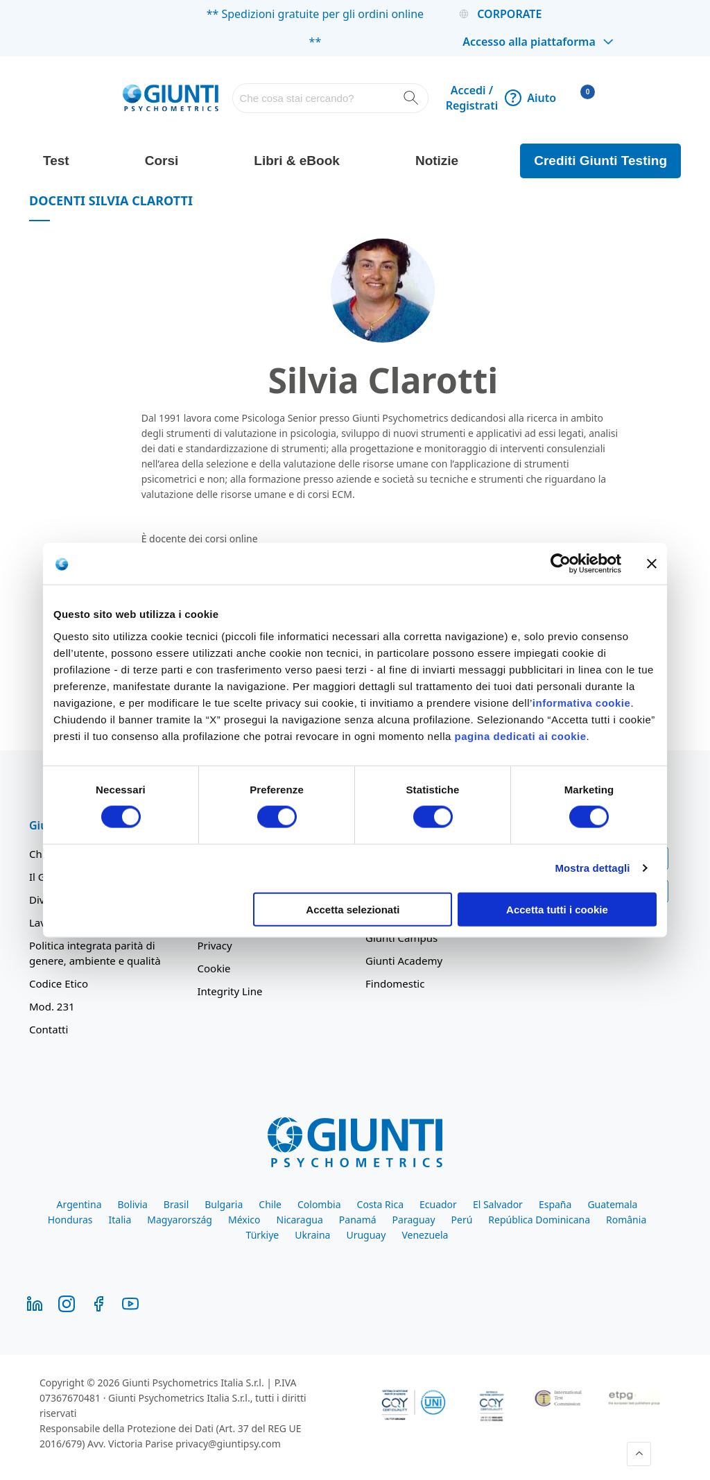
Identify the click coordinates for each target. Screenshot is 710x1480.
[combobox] (330, 98)
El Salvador (498, 1204)
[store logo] (171, 98)
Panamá (357, 1219)
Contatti (48, 1029)
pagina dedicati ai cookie (520, 735)
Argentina (79, 1204)
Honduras (70, 1219)
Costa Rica (380, 1204)
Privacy (215, 945)
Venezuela (424, 1234)
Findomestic (394, 983)
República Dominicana (539, 1219)
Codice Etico (58, 983)
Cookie (214, 968)
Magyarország (179, 1219)
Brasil (176, 1204)
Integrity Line (230, 991)
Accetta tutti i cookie (557, 909)
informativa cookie (581, 702)
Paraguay (413, 1219)
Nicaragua (300, 1219)
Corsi (162, 160)
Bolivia (132, 1204)
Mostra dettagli (592, 868)
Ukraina (312, 1234)
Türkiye (262, 1234)
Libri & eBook (297, 160)
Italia (120, 1219)
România (626, 1219)
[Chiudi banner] (652, 564)
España (555, 1204)
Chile (270, 1204)
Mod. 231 (52, 1006)
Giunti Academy (403, 960)
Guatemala (612, 1204)
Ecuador (438, 1204)
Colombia (319, 1204)
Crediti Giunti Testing (600, 160)
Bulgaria (224, 1204)
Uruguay (366, 1234)
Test (56, 160)
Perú (462, 1219)
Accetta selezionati (352, 909)
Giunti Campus (401, 938)
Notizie (436, 160)
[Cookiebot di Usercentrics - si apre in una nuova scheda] (560, 563)
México (244, 1219)
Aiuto (530, 97)
